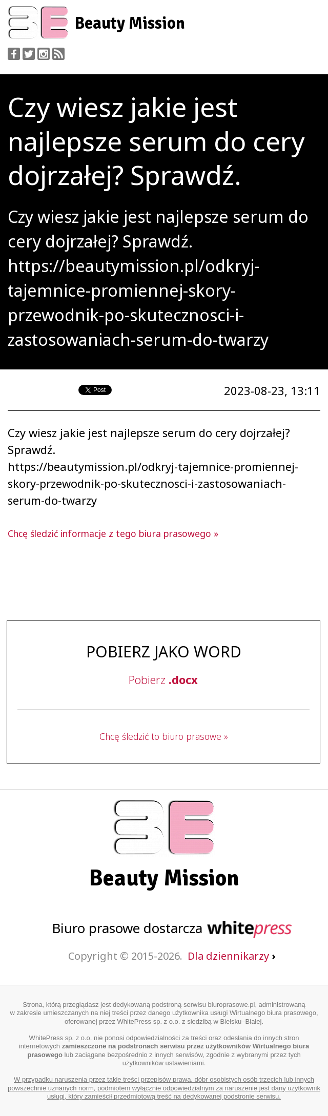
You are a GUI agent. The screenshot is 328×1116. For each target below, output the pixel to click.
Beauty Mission (130, 23)
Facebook (14, 54)
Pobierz (163, 679)
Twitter (29, 54)
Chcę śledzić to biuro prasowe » (163, 736)
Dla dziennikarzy (231, 956)
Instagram (43, 54)
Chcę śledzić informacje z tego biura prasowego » (113, 533)
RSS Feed (58, 54)
